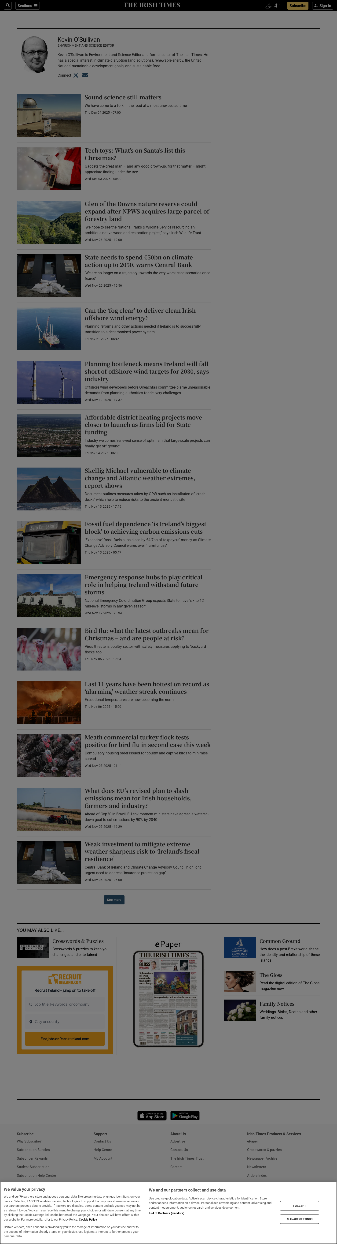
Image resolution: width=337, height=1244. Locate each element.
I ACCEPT (299, 1205)
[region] (168, 1213)
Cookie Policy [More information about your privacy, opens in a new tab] (88, 1219)
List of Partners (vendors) (166, 1213)
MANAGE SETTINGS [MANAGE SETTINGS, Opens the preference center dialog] (300, 1219)
